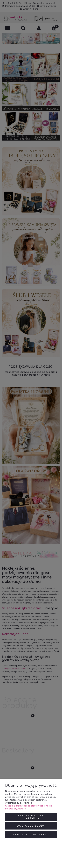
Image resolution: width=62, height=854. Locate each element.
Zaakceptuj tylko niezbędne (31, 816)
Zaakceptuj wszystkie (31, 835)
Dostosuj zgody (31, 826)
